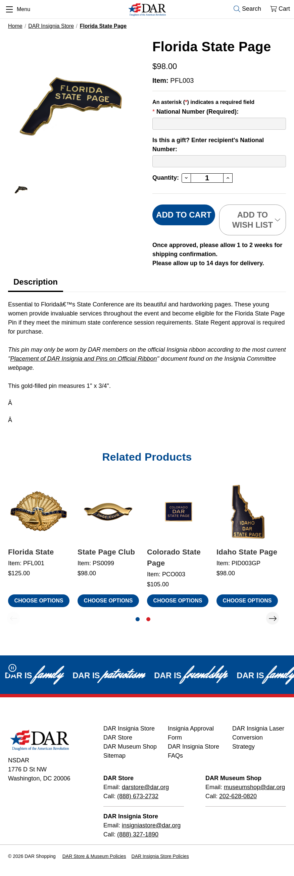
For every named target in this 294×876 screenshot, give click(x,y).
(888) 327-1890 (137, 834)
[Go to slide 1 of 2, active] (138, 619)
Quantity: (165, 177)
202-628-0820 (238, 796)
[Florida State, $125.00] (38, 511)
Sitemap (114, 755)
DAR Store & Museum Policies (94, 856)
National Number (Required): (195, 111)
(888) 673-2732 (137, 796)
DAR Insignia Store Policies (160, 856)
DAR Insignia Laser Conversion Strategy (258, 737)
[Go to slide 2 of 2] (148, 619)
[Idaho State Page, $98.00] (247, 511)
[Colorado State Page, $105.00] (177, 511)
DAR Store (117, 737)
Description (35, 281)
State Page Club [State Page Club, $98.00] (106, 552)
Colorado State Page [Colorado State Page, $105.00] (174, 557)
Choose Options (38, 600)
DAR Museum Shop (130, 746)
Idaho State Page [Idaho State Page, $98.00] (246, 552)
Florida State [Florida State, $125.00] (31, 552)
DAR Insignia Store (129, 728)
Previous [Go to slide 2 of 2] (13, 618)
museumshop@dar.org (254, 787)
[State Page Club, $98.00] (108, 511)
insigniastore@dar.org (151, 825)
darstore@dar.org (145, 787)
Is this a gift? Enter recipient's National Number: (208, 145)
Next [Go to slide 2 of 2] (272, 618)
